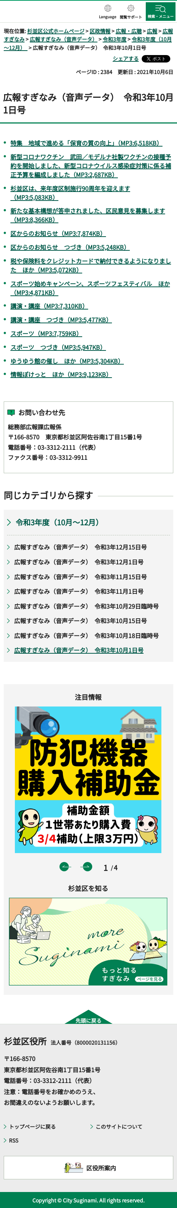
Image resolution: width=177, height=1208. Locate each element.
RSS (13, 1140)
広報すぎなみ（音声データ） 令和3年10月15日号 (80, 620)
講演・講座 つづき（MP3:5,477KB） (61, 319)
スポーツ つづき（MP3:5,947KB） (58, 347)
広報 (152, 31)
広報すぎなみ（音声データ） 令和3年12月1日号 (79, 561)
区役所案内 (101, 1167)
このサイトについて (119, 1126)
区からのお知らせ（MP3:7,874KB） (58, 233)
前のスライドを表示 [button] (64, 866)
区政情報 (100, 31)
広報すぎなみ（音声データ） (63, 39)
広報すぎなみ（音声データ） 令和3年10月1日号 (79, 649)
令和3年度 (114, 39)
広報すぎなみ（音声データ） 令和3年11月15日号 (80, 576)
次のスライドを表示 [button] (87, 866)
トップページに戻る (32, 1126)
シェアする (126, 58)
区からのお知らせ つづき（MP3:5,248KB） (70, 247)
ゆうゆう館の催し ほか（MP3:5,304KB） (67, 360)
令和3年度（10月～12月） (61, 522)
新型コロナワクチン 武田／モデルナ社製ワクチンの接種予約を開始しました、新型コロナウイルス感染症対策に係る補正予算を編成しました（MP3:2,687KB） (90, 165)
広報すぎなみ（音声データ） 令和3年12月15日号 (80, 546)
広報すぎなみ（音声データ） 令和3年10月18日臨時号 (86, 635)
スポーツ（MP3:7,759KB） (46, 333)
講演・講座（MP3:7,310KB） (49, 305)
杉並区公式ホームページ (55, 31)
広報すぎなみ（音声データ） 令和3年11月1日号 (79, 591)
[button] (108, 12)
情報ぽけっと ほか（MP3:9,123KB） (61, 374)
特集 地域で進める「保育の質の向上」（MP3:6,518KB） (86, 142)
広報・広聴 (129, 31)
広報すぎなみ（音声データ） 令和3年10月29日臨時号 (86, 606)
